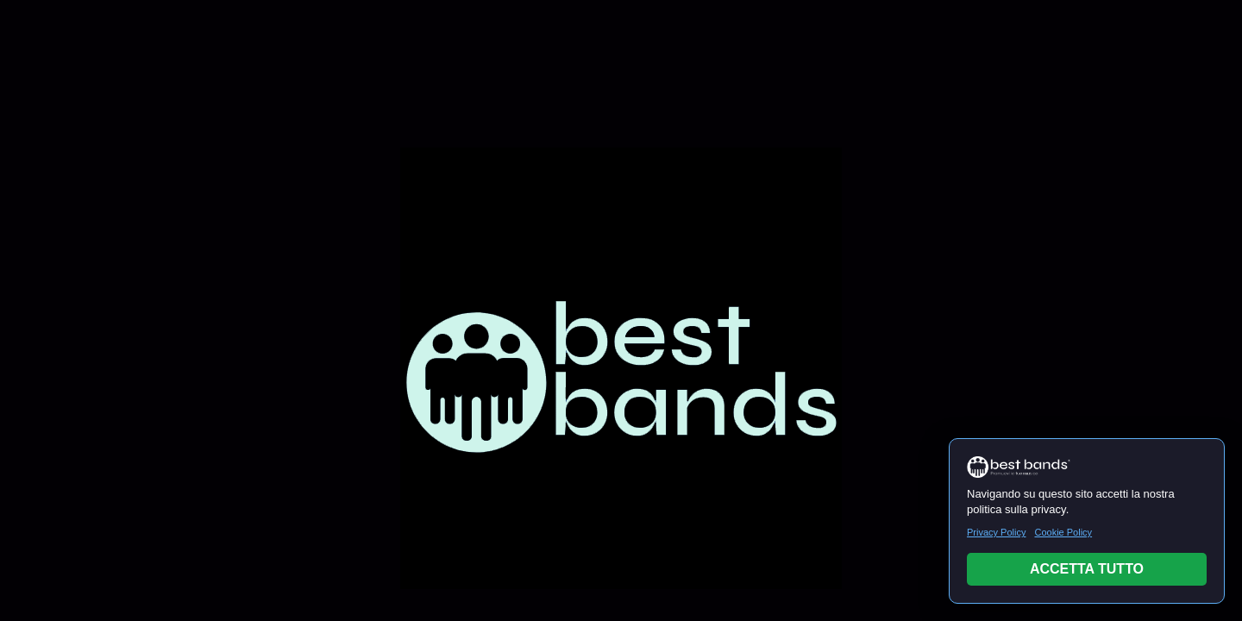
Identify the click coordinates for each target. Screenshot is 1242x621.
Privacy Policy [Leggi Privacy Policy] (996, 532)
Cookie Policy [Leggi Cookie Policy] (1063, 532)
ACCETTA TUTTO (1087, 568)
